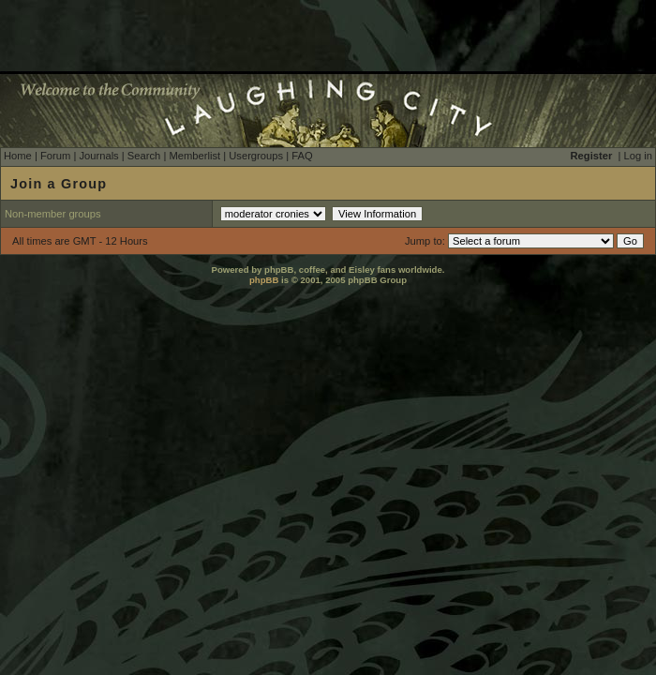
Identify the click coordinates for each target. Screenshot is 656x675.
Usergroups (256, 155)
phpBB (263, 280)
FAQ (301, 155)
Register (592, 155)
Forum (55, 155)
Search (143, 155)
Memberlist (194, 155)
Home (18, 155)
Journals (98, 155)
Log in (638, 155)
